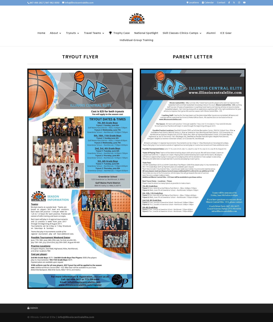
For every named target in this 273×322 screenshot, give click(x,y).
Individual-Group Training (136, 40)
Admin (32, 308)
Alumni (211, 33)
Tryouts (71, 33)
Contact (221, 3)
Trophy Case (119, 33)
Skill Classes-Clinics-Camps (180, 33)
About (54, 33)
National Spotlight (146, 33)
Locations (193, 3)
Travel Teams (92, 33)
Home (41, 33)
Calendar (208, 3)
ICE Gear (226, 33)
